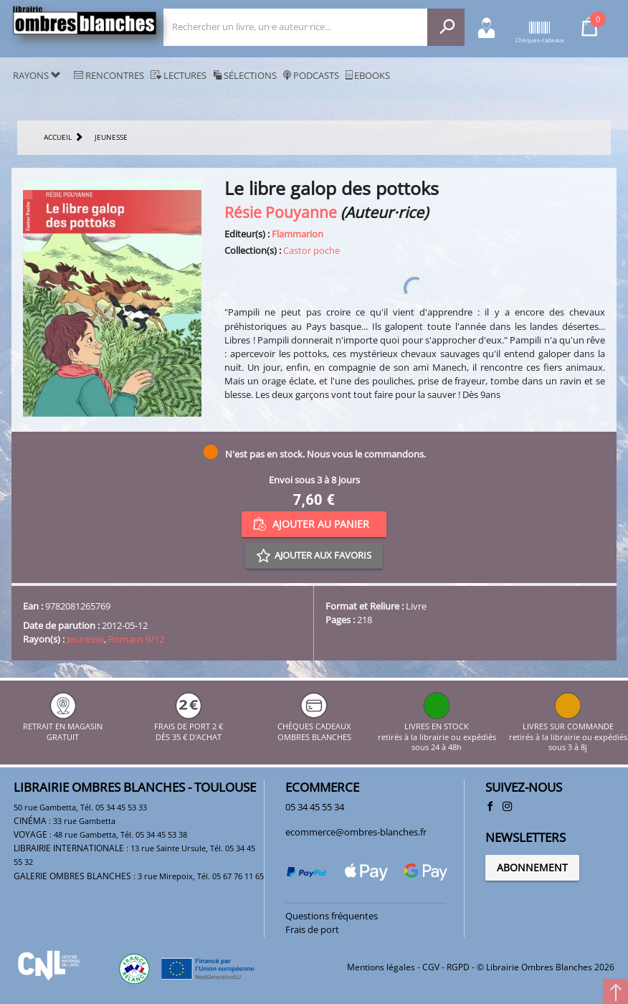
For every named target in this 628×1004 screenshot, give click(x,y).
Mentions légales (381, 967)
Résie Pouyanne (280, 212)
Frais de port (312, 929)
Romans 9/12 (136, 639)
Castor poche (311, 250)
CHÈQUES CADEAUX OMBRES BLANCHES (314, 726)
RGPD (458, 967)
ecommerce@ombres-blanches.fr (356, 831)
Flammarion (297, 233)
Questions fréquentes (331, 915)
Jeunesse (85, 639)
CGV (430, 967)
